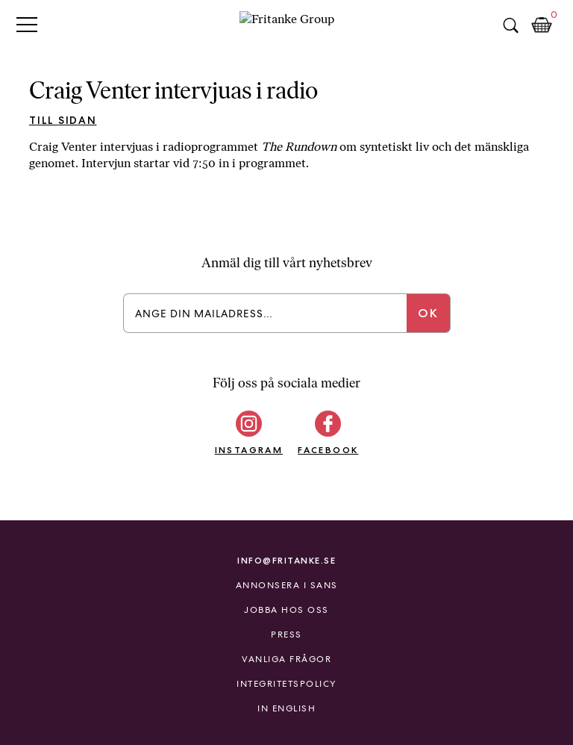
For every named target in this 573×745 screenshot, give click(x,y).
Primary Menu (26, 24)
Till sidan (63, 120)
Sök (510, 25)
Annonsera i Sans (287, 585)
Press (286, 634)
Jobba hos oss (286, 610)
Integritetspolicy (286, 684)
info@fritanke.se (286, 560)
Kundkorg (541, 25)
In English (286, 708)
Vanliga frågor (286, 659)
